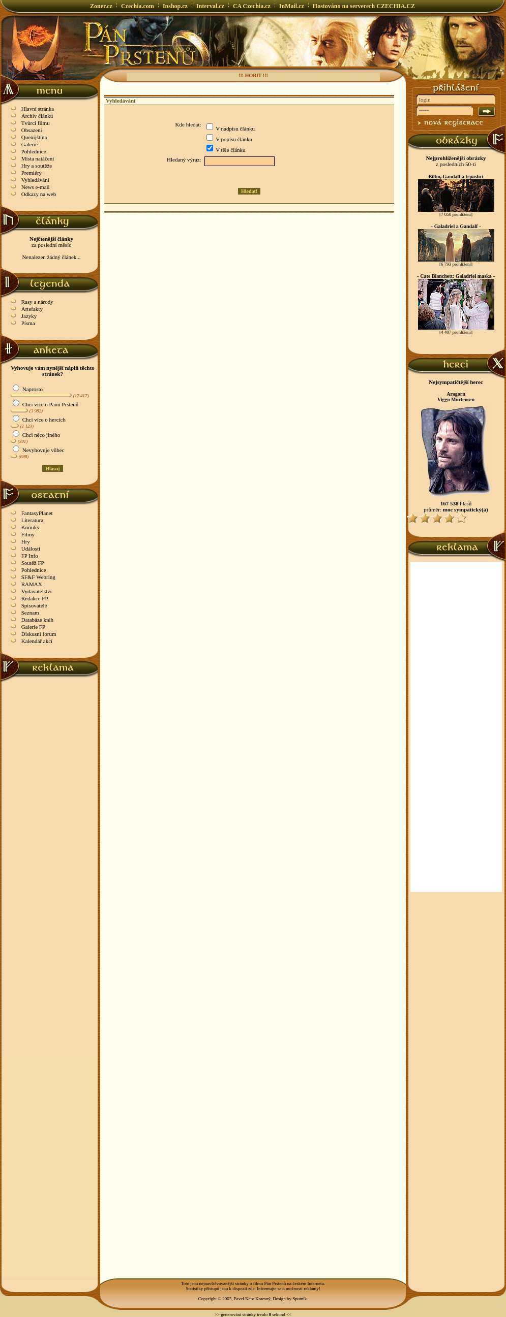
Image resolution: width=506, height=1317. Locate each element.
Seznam (30, 612)
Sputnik (299, 1298)
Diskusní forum (38, 634)
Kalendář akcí (36, 641)
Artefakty (32, 309)
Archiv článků (37, 116)
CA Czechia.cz (252, 6)
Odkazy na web (38, 194)
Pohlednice (33, 151)
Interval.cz (210, 6)
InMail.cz (291, 6)
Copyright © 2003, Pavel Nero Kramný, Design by (245, 1298)
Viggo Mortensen (455, 399)
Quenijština (34, 137)
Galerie (29, 144)
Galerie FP (33, 627)
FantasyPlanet (37, 513)
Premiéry (31, 173)
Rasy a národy (37, 302)
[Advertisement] (50, 834)
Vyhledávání (35, 180)
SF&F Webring (38, 577)
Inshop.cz (175, 6)
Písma (28, 323)
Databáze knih (37, 620)
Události (30, 548)
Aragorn (456, 394)
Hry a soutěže (36, 166)
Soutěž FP (32, 563)
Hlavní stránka (37, 109)
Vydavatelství (36, 591)
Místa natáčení (37, 158)
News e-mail (35, 187)
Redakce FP (34, 598)
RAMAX (31, 584)
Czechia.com (137, 6)
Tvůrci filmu (35, 123)
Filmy (28, 534)
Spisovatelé (34, 605)
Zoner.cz (101, 6)
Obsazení (31, 130)
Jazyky (29, 316)
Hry (25, 541)
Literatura (32, 520)
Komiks (30, 527)
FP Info (29, 556)
